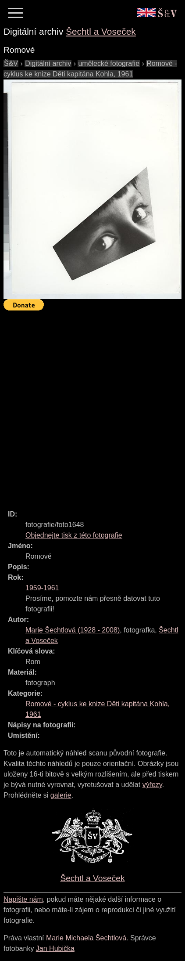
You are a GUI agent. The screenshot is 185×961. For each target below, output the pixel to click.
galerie (60, 795)
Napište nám (23, 899)
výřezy (152, 784)
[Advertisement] (92, 406)
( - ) (72, 630)
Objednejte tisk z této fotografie (73, 535)
